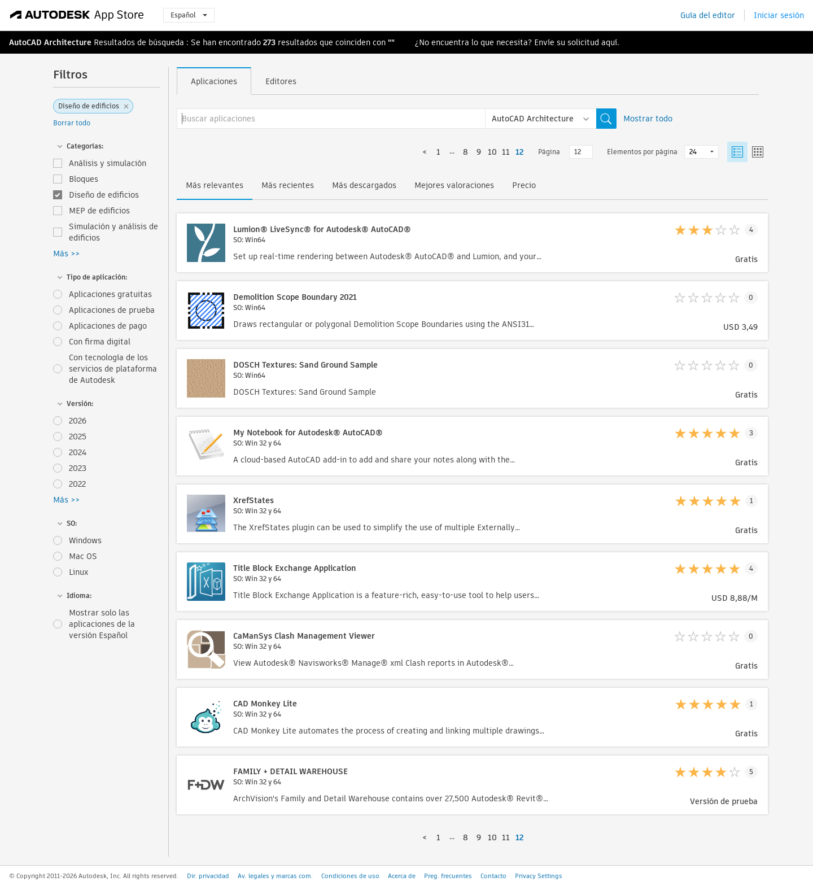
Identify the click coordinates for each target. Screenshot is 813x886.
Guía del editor (707, 15)
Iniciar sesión (779, 15)
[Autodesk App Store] (77, 15)
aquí (609, 42)
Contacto (493, 875)
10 (492, 152)
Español (189, 15)
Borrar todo (71, 123)
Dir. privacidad (208, 875)
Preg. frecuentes (448, 875)
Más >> (66, 253)
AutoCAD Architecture (50, 42)
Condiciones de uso (350, 875)
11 (506, 152)
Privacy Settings (538, 875)
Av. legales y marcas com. (275, 875)
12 (519, 152)
